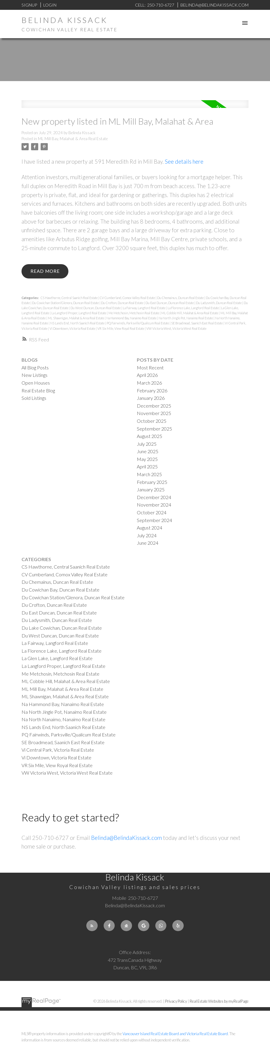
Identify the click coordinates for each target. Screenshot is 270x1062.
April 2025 (147, 466)
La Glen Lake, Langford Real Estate (57, 658)
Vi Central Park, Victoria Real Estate (58, 750)
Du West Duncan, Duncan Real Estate (95, 308)
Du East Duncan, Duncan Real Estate (169, 303)
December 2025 (154, 405)
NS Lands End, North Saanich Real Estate (77, 323)
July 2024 (147, 535)
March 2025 (149, 474)
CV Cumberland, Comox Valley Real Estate (128, 298)
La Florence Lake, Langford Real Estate (194, 308)
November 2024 (154, 504)
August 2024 (149, 527)
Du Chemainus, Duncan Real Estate (180, 298)
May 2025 (147, 459)
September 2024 (154, 520)
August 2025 (149, 436)
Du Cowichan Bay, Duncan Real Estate (60, 589)
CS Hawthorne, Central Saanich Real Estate (69, 298)
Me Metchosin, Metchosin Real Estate (134, 313)
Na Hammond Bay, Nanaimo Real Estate (131, 318)
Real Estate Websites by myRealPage (219, 1001)
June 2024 (147, 543)
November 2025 (154, 413)
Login (49, 4)
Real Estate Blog (38, 390)
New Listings (34, 375)
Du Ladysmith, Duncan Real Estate (219, 303)
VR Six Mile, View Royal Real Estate (121, 328)
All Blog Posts (35, 367)
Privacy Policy (176, 1001)
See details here (184, 161)
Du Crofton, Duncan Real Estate (122, 303)
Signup (29, 4)
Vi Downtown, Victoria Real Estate (73, 328)
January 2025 (151, 489)
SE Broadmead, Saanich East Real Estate (197, 323)
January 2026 (151, 398)
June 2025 (147, 451)
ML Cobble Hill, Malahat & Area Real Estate (190, 313)
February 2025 (152, 482)
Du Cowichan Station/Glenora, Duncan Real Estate (65, 303)
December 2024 (154, 497)
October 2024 (151, 512)
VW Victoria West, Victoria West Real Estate (176, 328)
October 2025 (151, 421)
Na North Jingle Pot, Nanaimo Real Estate (186, 318)
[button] (92, 925)
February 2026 (152, 390)
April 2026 (147, 375)
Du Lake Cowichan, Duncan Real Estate (62, 628)
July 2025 (147, 444)
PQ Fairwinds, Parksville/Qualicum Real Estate (138, 323)
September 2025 (154, 428)
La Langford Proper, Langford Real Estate (79, 313)
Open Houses (36, 383)
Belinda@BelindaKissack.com (126, 838)
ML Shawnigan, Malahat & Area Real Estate (76, 318)
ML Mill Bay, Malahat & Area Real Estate (73, 138)
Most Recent (150, 367)
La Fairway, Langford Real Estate (144, 308)
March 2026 (149, 383)
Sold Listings (34, 398)
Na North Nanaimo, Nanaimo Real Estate (63, 719)
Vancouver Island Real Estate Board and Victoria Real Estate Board (175, 1033)
